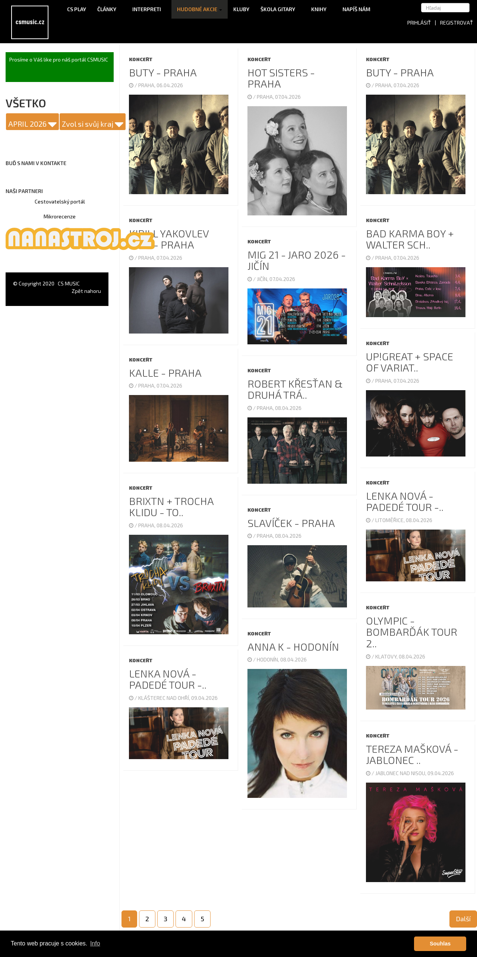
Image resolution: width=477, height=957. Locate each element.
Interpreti (149, 9)
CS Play (76, 9)
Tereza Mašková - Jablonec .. (412, 754)
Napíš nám (356, 9)
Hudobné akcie (199, 9)
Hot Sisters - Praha (281, 78)
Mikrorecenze (60, 216)
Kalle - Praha (165, 372)
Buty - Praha (163, 72)
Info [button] (95, 943)
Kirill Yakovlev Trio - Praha (169, 239)
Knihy (321, 9)
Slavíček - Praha (291, 523)
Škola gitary (280, 9)
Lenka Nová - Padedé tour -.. (404, 501)
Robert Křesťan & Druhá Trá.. (295, 389)
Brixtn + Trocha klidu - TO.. (171, 507)
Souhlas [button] (440, 944)
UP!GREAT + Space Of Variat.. (409, 362)
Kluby (241, 9)
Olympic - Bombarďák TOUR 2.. (411, 632)
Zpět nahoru (86, 291)
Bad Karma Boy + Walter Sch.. (410, 239)
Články (109, 9)
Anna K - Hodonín (293, 646)
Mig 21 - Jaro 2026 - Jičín (296, 260)
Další (463, 919)
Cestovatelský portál (60, 201)
